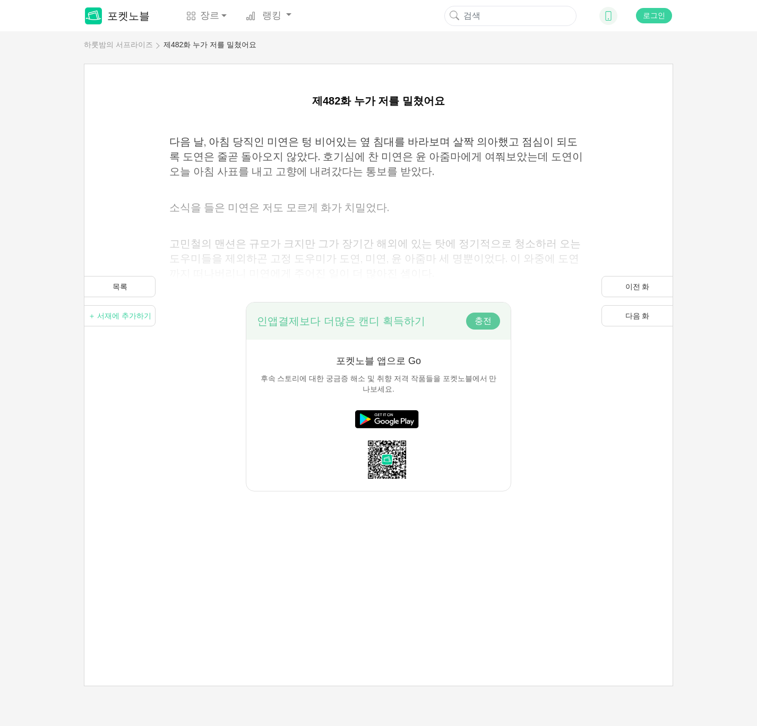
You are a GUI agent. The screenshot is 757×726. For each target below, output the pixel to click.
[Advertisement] (378, 565)
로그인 (654, 15)
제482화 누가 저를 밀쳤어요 (210, 44)
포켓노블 (117, 15)
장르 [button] (202, 15)
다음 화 (637, 316)
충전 (483, 320)
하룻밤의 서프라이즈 (118, 44)
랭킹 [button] (265, 15)
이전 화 (637, 286)
